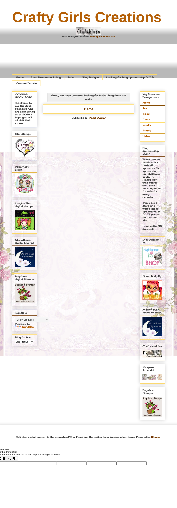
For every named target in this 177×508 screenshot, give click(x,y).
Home (20, 77)
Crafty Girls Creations (87, 17)
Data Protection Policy (46, 77)
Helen (146, 136)
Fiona (146, 102)
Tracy (145, 113)
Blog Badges (90, 77)
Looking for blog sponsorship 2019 (130, 77)
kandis (146, 125)
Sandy (146, 130)
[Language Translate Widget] (32, 319)
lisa (144, 108)
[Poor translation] (12, 458)
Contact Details (26, 83)
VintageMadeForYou (102, 36)
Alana (146, 119)
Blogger (156, 437)
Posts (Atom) (97, 117)
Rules (71, 77)
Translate (24, 326)
